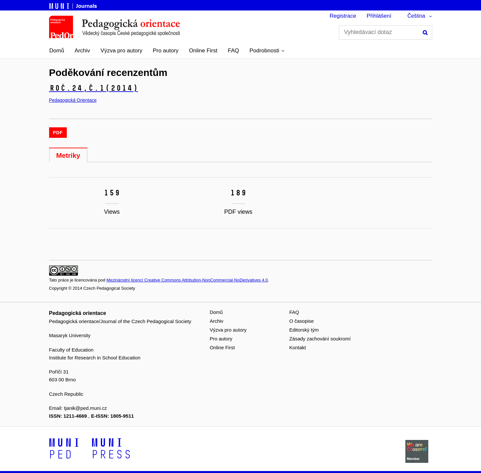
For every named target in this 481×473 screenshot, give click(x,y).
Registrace (342, 16)
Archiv (82, 50)
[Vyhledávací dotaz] (385, 32)
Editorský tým (304, 330)
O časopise (301, 321)
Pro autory (165, 50)
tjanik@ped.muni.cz (85, 408)
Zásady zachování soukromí (320, 338)
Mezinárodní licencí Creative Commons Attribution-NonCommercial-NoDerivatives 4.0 (187, 280)
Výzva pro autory (121, 50)
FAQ (233, 50)
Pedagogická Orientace (73, 100)
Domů (56, 50)
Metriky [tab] (68, 155)
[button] (267, 51)
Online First (203, 50)
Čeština (416, 16)
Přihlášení (379, 16)
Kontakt (297, 347)
